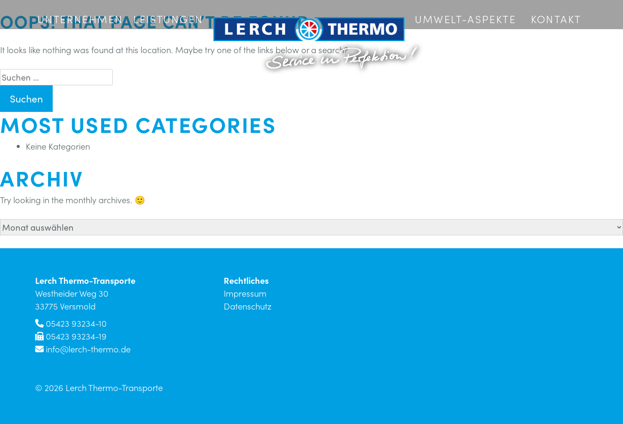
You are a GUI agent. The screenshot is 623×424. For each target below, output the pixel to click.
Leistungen (168, 19)
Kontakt (556, 19)
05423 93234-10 (76, 323)
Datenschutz (248, 306)
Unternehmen (80, 19)
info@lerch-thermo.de (88, 349)
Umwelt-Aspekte (465, 19)
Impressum (245, 293)
